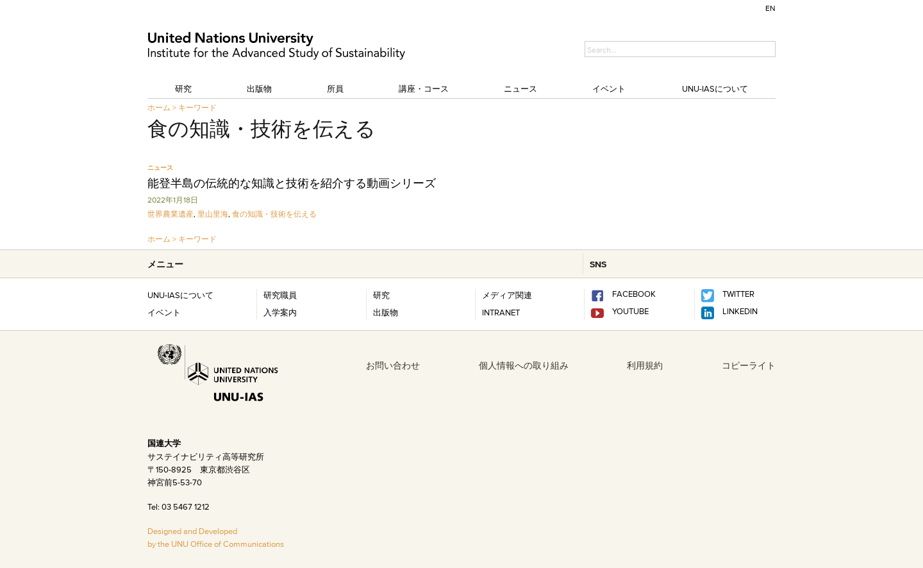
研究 (183, 88)
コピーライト (749, 365)
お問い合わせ (393, 365)
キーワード (197, 107)
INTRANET (501, 312)
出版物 (259, 88)
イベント (609, 88)
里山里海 (212, 213)
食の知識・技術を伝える (274, 213)
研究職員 (280, 295)
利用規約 (645, 365)
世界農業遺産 (170, 213)
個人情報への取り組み (524, 365)
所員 (335, 88)
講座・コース (424, 88)
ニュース (520, 88)
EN (770, 8)
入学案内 (280, 312)
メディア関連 (507, 295)
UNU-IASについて (715, 88)
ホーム (158, 107)
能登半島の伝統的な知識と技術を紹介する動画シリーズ (291, 183)
